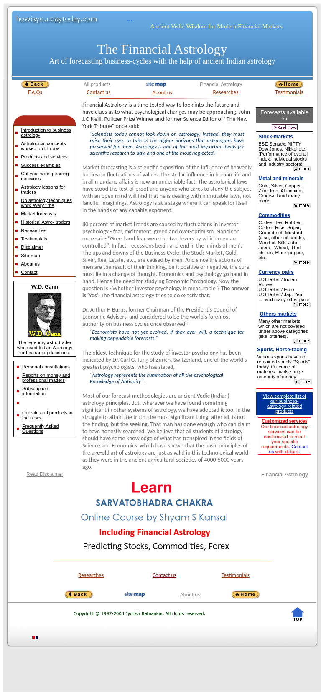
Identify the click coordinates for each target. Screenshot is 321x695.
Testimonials (289, 92)
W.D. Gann (44, 286)
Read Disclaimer (44, 474)
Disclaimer (32, 247)
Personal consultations (46, 366)
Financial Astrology (221, 84)
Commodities (274, 215)
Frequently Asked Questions (40, 429)
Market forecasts (38, 213)
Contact (29, 272)
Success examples (40, 165)
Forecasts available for (284, 115)
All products (97, 84)
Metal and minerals (280, 178)
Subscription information (35, 391)
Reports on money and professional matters (46, 378)
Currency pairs (276, 272)
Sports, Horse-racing (282, 350)
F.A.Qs (35, 92)
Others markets (278, 314)
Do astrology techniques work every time (46, 203)
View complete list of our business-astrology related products (284, 403)
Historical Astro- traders (45, 222)
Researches (226, 92)
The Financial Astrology (162, 48)
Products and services (44, 156)
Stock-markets (275, 137)
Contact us (98, 92)
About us (162, 92)
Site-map (30, 255)
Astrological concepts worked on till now (43, 146)
